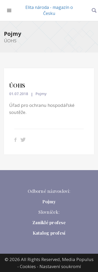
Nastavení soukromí (60, 266)
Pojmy (12, 33)
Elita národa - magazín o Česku (49, 10)
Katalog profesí (49, 233)
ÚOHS (17, 85)
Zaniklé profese (49, 222)
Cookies (28, 266)
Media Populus (78, 259)
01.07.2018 (18, 93)
